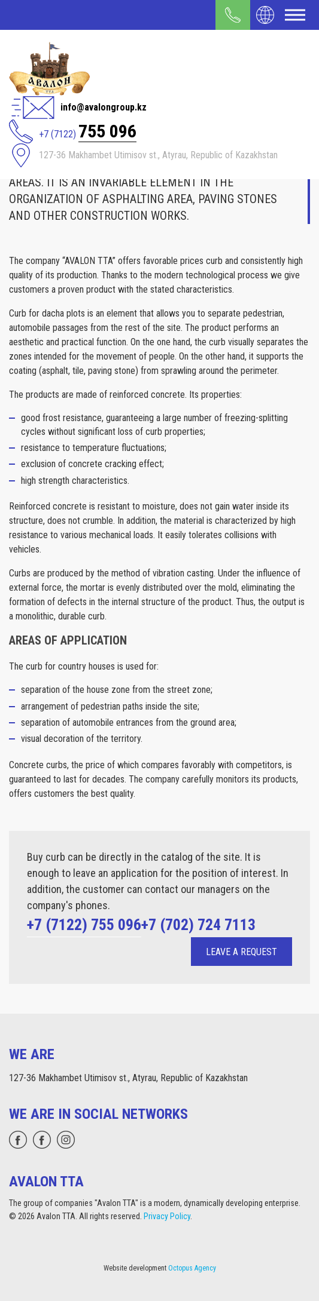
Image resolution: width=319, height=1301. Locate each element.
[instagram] (66, 1140)
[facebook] (42, 1140)
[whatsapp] (18, 1140)
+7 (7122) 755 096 (84, 925)
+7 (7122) (87, 131)
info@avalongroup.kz (103, 107)
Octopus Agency (192, 1268)
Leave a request (241, 952)
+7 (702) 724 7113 (198, 925)
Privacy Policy (167, 1216)
